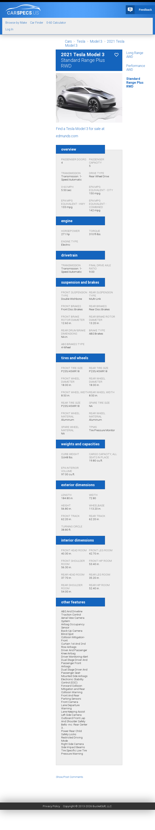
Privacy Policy (51, 806)
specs (23, 12)
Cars (68, 41)
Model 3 (96, 41)
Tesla (81, 41)
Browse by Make (16, 22)
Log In (9, 29)
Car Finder (36, 22)
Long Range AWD (134, 55)
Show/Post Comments (69, 776)
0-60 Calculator (56, 22)
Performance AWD (135, 68)
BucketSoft (99, 806)
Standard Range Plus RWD (134, 82)
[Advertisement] (77, 787)
